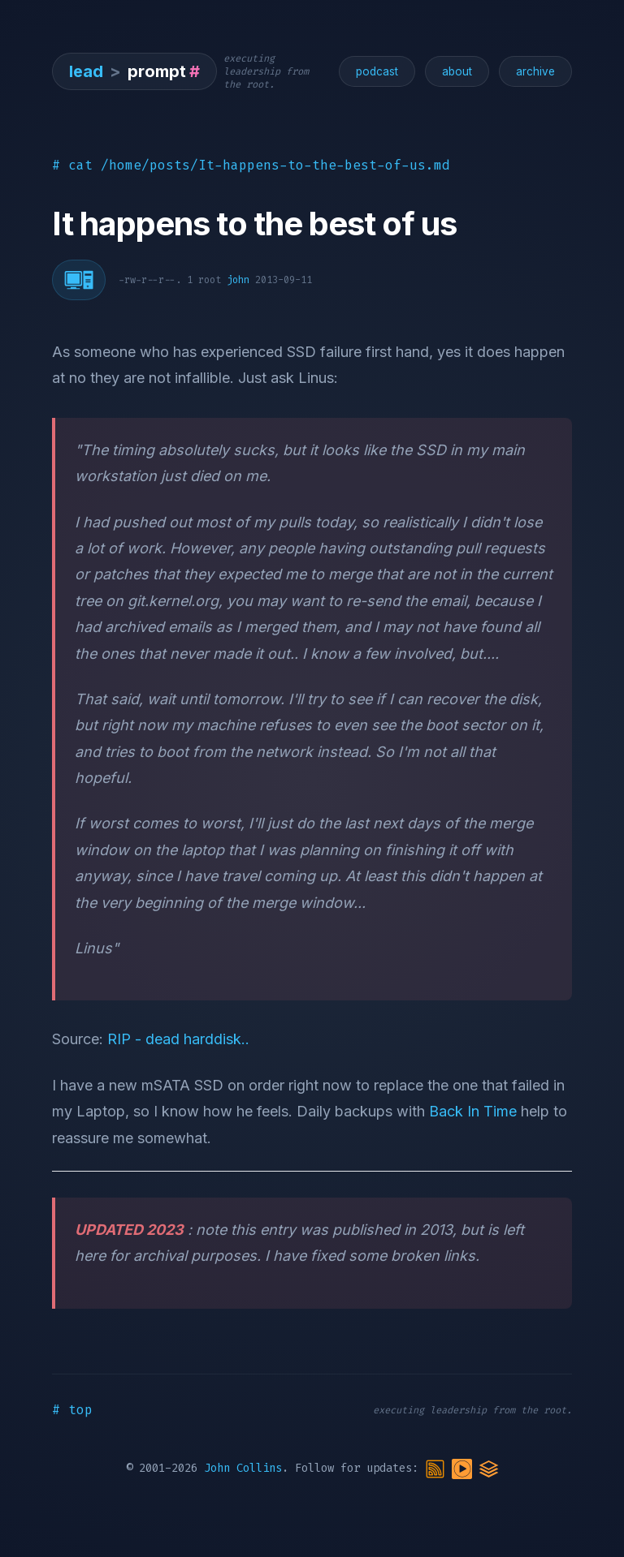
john (238, 279)
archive (535, 71)
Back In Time (473, 1111)
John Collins (243, 1468)
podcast (377, 71)
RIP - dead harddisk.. (178, 1038)
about (457, 71)
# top (72, 1409)
